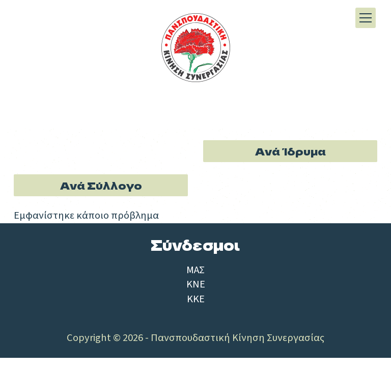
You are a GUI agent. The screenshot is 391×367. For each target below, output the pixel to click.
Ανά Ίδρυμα (290, 151)
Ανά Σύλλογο (101, 185)
